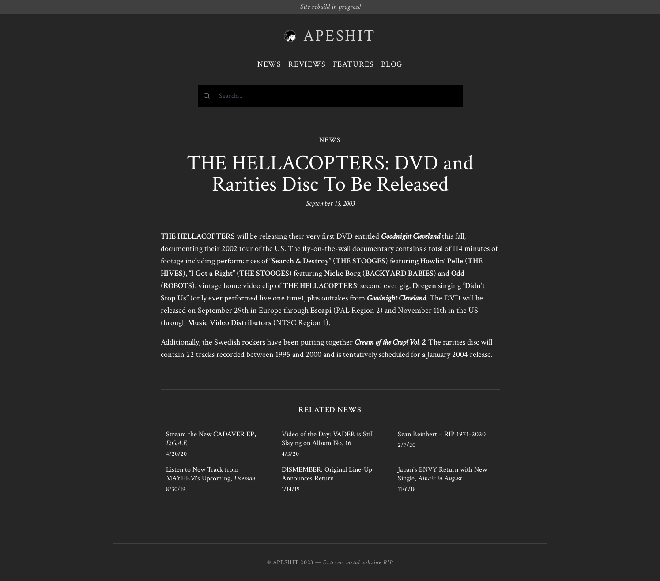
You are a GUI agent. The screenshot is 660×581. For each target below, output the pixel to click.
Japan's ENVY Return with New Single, (442, 474)
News (269, 64)
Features (353, 64)
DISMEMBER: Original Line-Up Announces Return (327, 474)
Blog (392, 64)
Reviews (306, 64)
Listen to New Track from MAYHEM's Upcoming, (210, 474)
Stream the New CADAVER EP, (211, 439)
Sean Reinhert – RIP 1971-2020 (442, 434)
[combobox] (330, 96)
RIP (388, 562)
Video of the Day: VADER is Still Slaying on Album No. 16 (328, 439)
